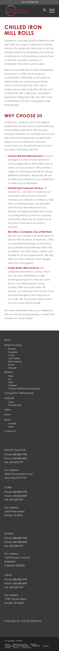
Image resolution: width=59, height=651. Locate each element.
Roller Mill (9, 398)
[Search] (43, 11)
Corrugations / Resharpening (18, 393)
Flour (10, 382)
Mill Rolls (8, 372)
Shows (7, 415)
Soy (10, 379)
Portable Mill (14, 405)
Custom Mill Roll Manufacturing (24, 389)
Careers (12, 424)
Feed (10, 376)
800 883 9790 (33, 2)
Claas (11, 355)
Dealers (12, 349)
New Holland (14, 362)
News (11, 427)
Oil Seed (12, 386)
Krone (11, 365)
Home (7, 340)
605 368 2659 (20, 459)
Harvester (12, 352)
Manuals (12, 368)
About (7, 420)
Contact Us (10, 431)
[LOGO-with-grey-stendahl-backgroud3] (24, 11)
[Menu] (50, 11)
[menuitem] (43, 11)
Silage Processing (13, 345)
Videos (7, 410)
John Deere (14, 359)
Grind (11, 402)
